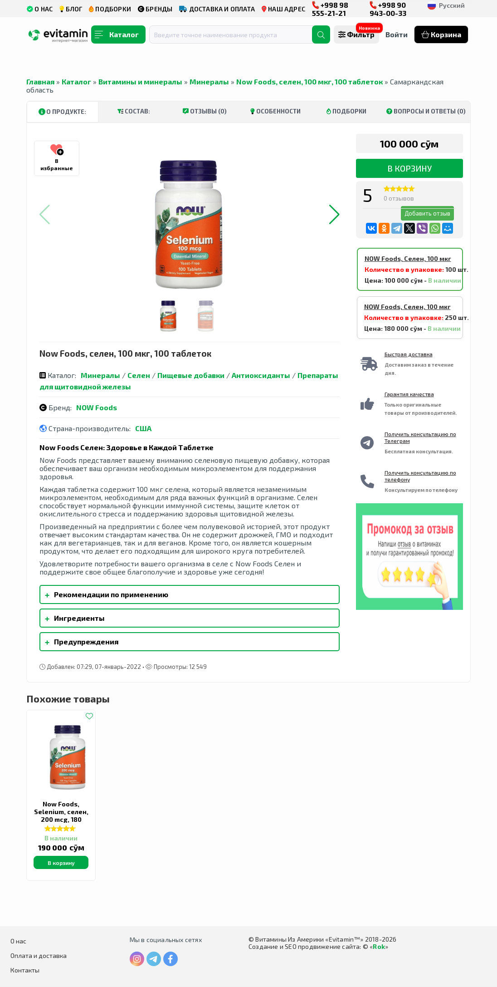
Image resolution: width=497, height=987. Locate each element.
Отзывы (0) (205, 111)
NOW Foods (96, 407)
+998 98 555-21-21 (330, 8)
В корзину (409, 168)
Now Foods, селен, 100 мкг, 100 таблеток (309, 81)
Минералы (209, 81)
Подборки (346, 111)
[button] (334, 215)
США (143, 428)
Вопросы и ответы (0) (426, 111)
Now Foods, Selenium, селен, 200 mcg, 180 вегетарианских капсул (61, 819)
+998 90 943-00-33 (388, 8)
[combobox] (236, 34)
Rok (379, 946)
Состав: (133, 111)
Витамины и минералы (140, 81)
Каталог (76, 81)
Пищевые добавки (190, 375)
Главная (40, 81)
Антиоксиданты (261, 375)
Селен (138, 375)
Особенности (275, 111)
